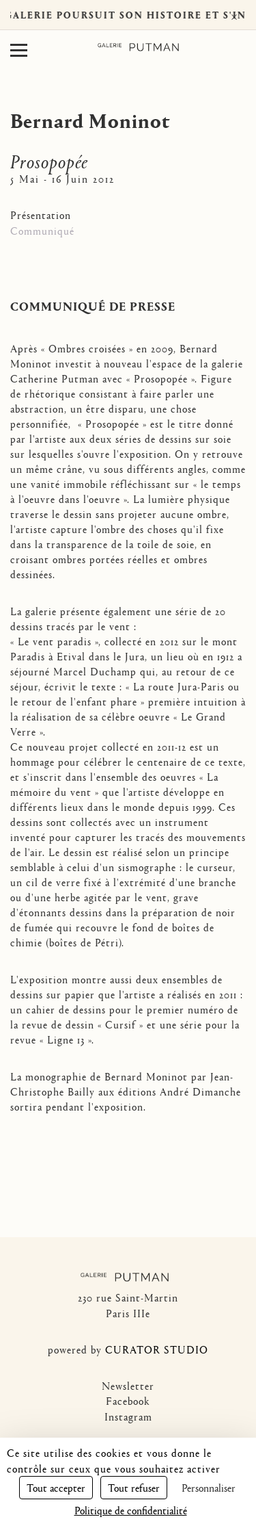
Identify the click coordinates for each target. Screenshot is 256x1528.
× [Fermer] (234, 14)
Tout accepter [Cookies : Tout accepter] (56, 1487)
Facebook (128, 1400)
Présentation (40, 214)
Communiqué (42, 230)
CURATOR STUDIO (156, 1349)
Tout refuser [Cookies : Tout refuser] (134, 1487)
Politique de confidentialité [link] (130, 1510)
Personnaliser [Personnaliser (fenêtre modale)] (209, 1487)
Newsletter (128, 1385)
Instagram (128, 1416)
